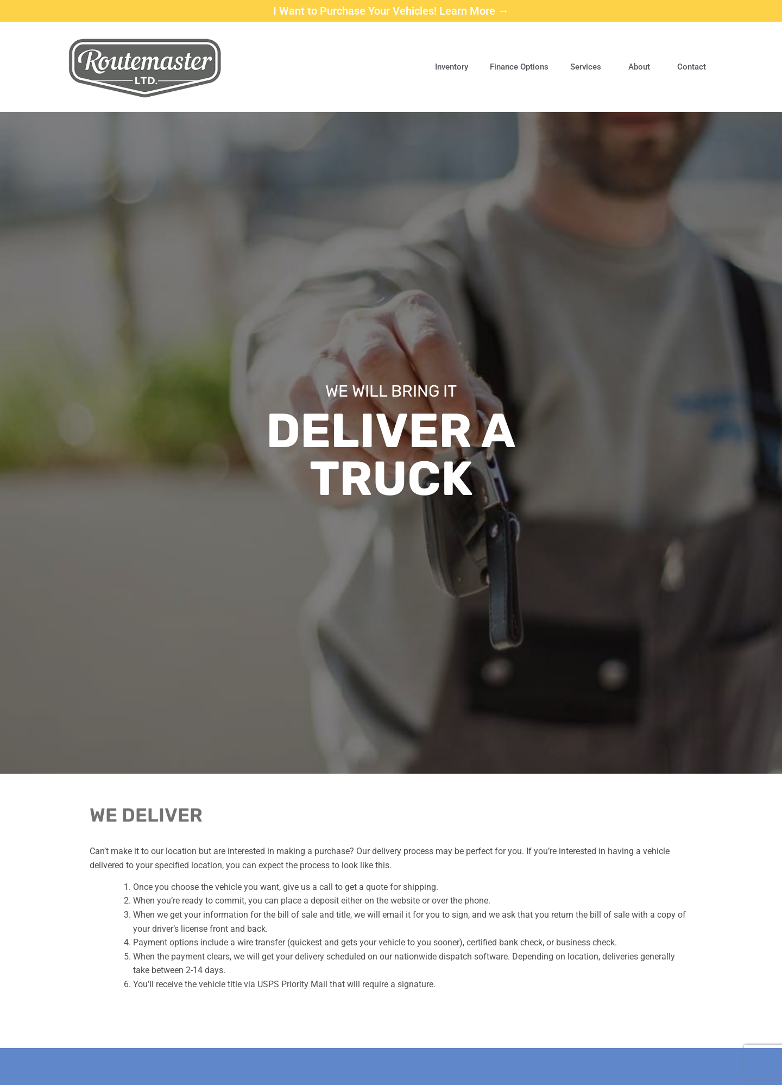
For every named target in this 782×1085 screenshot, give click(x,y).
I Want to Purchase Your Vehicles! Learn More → (391, 10)
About (641, 66)
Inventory (451, 67)
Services (588, 66)
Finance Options (519, 67)
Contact (691, 67)
